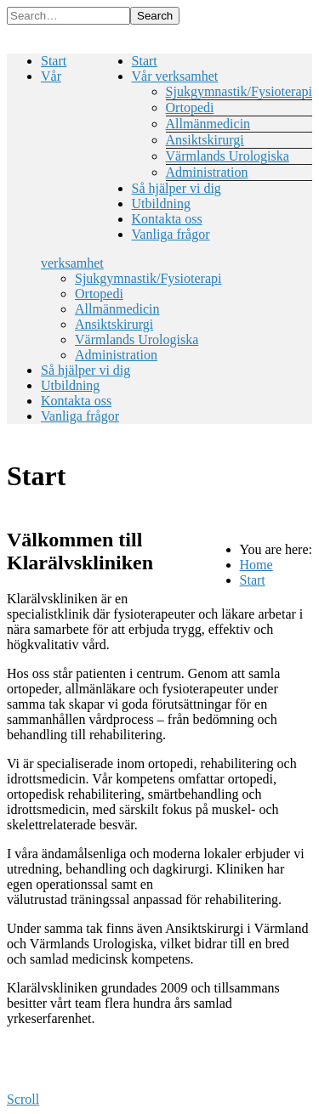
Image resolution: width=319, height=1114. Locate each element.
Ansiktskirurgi (205, 140)
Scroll (23, 1099)
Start (144, 61)
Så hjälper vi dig (176, 188)
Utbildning (161, 203)
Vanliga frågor (171, 234)
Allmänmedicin (208, 123)
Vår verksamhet (175, 76)
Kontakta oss (167, 219)
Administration (207, 172)
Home (256, 564)
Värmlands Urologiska (227, 156)
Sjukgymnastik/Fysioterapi (239, 91)
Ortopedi (190, 107)
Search (155, 15)
